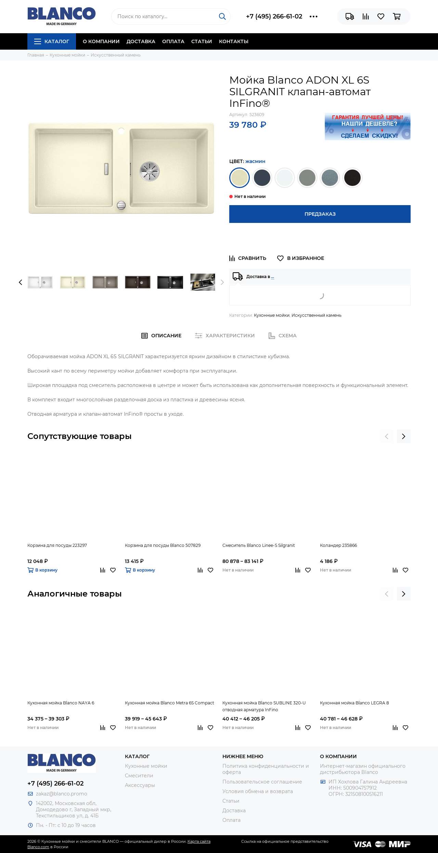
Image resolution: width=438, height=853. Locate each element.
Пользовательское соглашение (262, 782)
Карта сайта (199, 841)
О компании (101, 41)
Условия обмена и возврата (257, 791)
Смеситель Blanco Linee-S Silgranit (258, 545)
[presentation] (20, 282)
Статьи (201, 41)
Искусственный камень (317, 315)
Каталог (51, 41)
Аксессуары (140, 785)
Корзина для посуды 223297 (57, 545)
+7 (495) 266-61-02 (274, 16)
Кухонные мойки (271, 315)
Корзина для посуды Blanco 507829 (163, 545)
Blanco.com (38, 846)
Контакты (233, 41)
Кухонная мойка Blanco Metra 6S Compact (169, 702)
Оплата (173, 41)
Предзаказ (320, 214)
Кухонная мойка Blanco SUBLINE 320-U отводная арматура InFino (264, 706)
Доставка (141, 41)
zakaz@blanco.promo (61, 794)
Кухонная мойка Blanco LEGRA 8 (354, 702)
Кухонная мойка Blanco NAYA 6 (60, 702)
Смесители (139, 776)
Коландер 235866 (338, 545)
